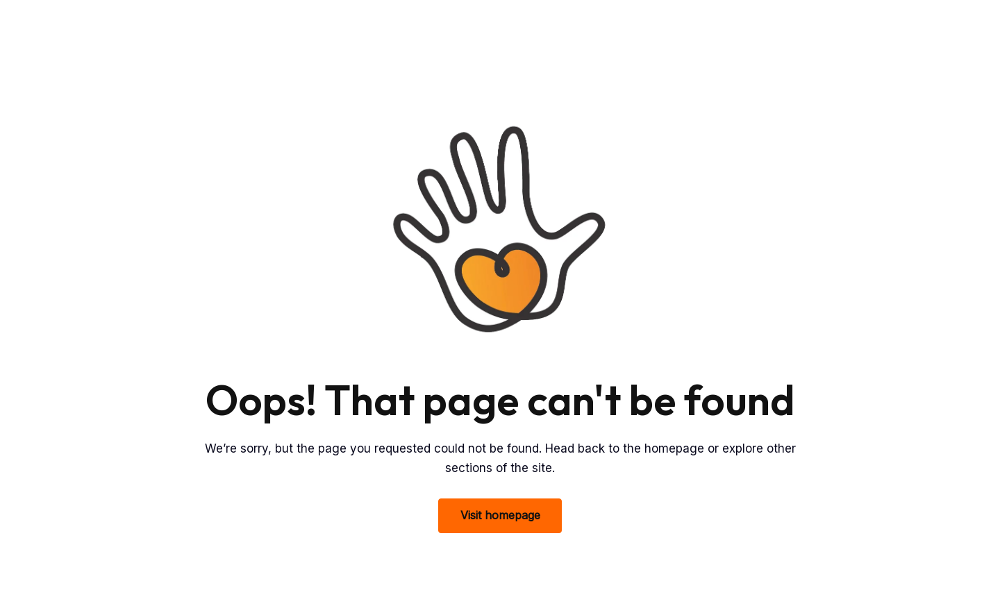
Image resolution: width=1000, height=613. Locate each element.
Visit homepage (500, 515)
